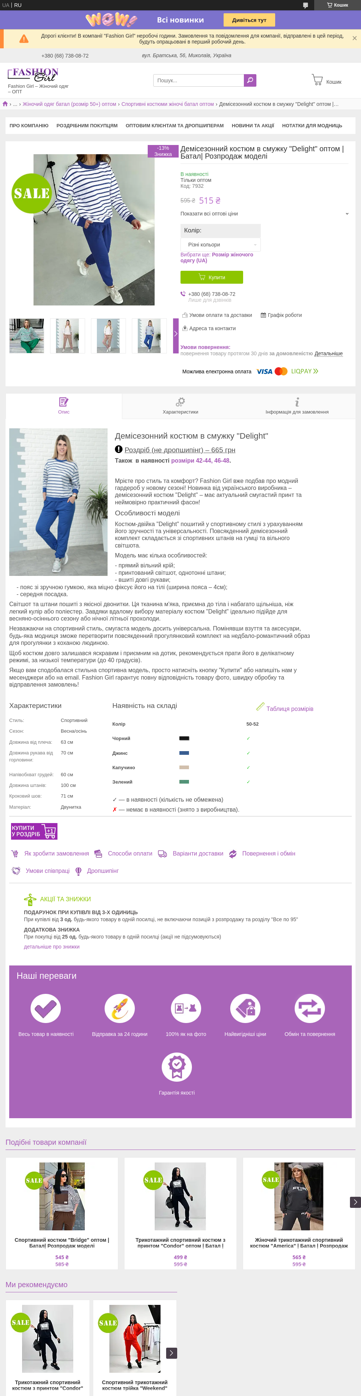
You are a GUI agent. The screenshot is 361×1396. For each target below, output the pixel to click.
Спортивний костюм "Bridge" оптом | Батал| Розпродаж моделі (62, 1243)
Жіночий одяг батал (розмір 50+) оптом (69, 104)
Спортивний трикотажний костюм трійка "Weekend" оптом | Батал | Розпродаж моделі (134, 1385)
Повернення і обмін (262, 853)
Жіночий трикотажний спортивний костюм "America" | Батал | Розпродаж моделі (299, 1243)
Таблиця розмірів (284, 707)
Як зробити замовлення (50, 853)
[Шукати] (250, 80)
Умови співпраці (40, 871)
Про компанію (29, 125)
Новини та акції (253, 125)
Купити (217, 277)
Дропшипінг (97, 871)
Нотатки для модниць (312, 125)
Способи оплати (123, 853)
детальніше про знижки (52, 947)
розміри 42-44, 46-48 (200, 460)
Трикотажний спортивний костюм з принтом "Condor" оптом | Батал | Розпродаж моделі (180, 1243)
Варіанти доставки (190, 853)
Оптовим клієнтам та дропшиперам (175, 125)
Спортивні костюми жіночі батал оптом (168, 104)
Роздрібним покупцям (87, 125)
